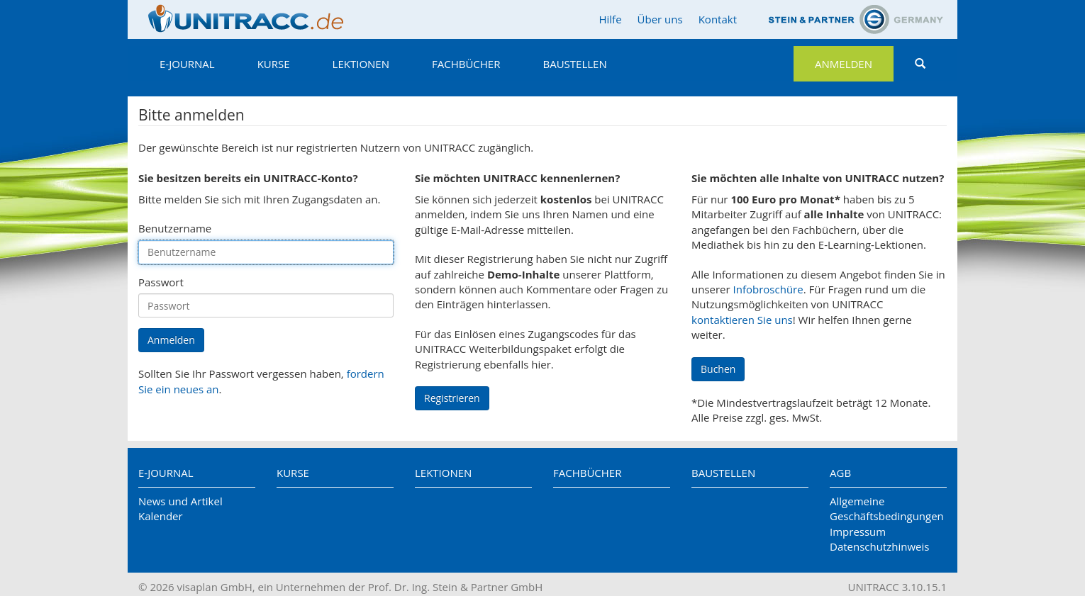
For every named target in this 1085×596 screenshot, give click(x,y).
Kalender (160, 516)
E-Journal (187, 64)
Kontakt (718, 19)
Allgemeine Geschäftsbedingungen (887, 508)
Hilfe (610, 19)
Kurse (273, 64)
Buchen (718, 369)
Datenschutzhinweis (879, 546)
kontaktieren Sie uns (742, 320)
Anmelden (843, 64)
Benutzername (174, 228)
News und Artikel (180, 501)
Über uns (660, 19)
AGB (840, 473)
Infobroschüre (768, 289)
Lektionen (361, 64)
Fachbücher (466, 64)
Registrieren (452, 398)
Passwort (161, 282)
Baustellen (574, 64)
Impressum (858, 531)
